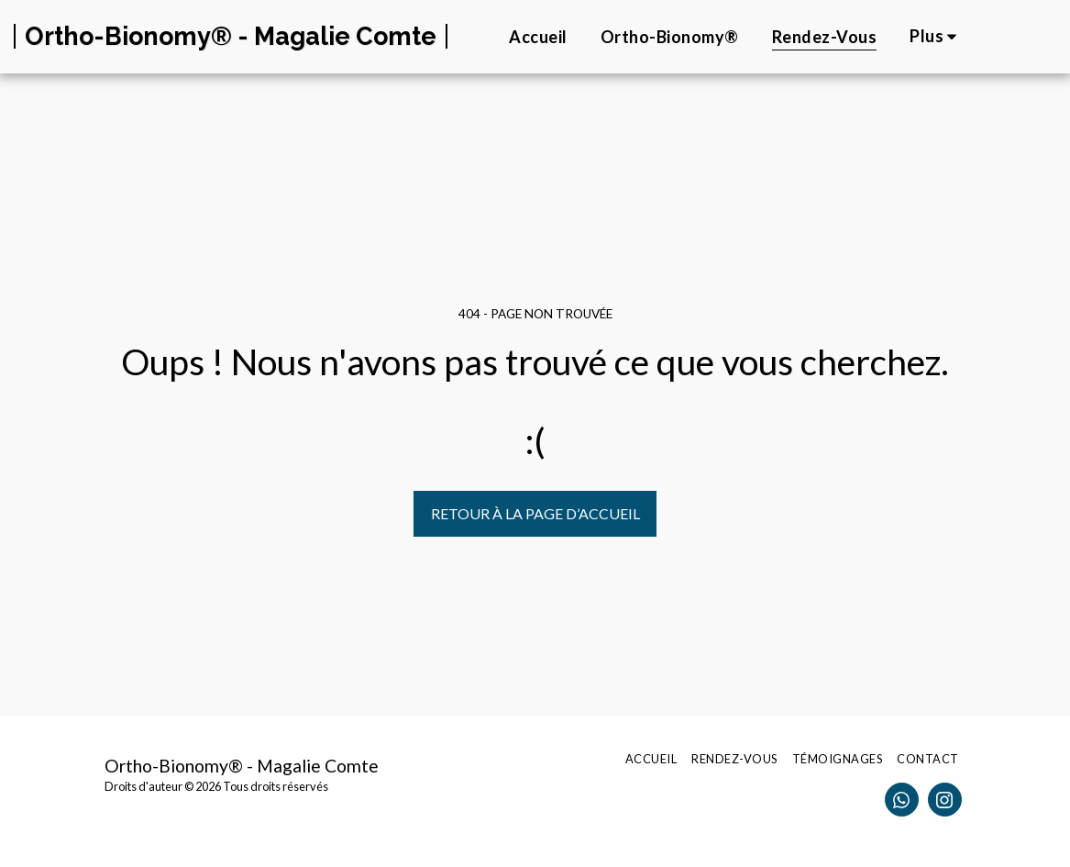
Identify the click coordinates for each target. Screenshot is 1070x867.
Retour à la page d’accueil (535, 513)
